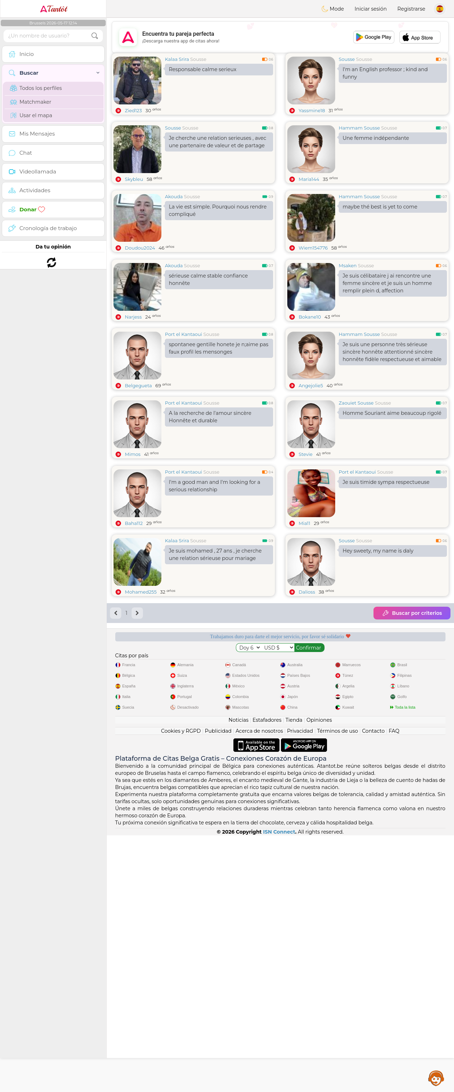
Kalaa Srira (177, 59)
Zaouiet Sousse (356, 457)
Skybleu (134, 179)
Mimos (132, 508)
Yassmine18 (312, 110)
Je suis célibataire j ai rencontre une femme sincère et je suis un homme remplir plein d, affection (387, 337)
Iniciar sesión (371, 9)
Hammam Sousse (359, 128)
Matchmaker (30, 101)
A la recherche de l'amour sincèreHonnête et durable (210, 471)
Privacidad (300, 987)
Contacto (373, 987)
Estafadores (267, 976)
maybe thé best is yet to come (380, 207)
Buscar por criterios (412, 722)
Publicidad (218, 987)
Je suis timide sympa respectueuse (386, 591)
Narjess (133, 371)
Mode (332, 8)
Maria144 (309, 179)
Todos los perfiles (36, 88)
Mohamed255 (141, 701)
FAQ (394, 987)
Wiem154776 (313, 248)
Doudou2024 (140, 248)
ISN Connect (279, 1088)
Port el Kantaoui (183, 388)
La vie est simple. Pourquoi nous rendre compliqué (218, 210)
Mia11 (304, 632)
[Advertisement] (280, 37)
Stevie (305, 508)
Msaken (348, 320)
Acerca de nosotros (259, 987)
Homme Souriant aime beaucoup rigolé (392, 467)
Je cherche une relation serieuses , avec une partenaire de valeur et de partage (217, 142)
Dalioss (307, 701)
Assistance (436, 1078)
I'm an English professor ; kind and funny (385, 73)
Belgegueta (138, 440)
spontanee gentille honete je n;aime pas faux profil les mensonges (218, 403)
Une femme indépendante (376, 138)
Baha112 (134, 632)
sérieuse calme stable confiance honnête (208, 334)
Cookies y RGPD (181, 987)
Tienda (294, 976)
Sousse (198, 59)
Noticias (238, 976)
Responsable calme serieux (202, 69)
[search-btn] (95, 36)
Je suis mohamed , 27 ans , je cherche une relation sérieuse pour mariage (215, 663)
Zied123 (133, 110)
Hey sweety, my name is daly (378, 660)
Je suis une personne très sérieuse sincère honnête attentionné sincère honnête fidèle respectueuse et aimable (392, 406)
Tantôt (53, 9)
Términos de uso (337, 987)
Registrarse (411, 9)
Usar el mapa (31, 115)
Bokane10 (310, 371)
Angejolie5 (311, 440)
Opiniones (319, 976)
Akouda (174, 196)
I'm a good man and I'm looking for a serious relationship (214, 595)
